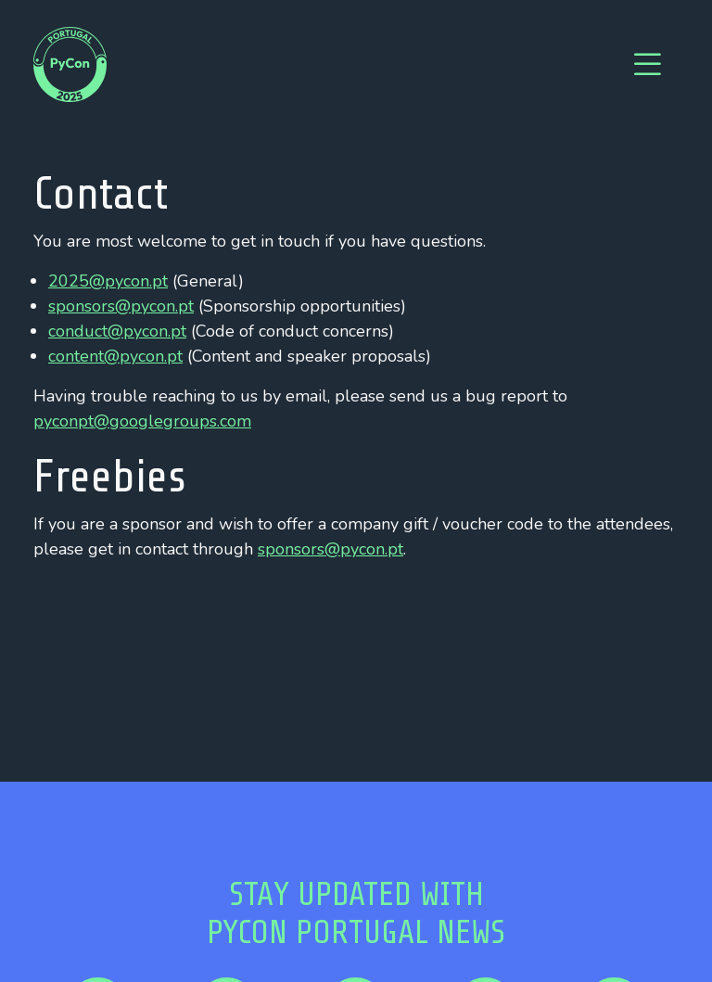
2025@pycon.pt (108, 281)
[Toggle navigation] (647, 65)
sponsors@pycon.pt (121, 306)
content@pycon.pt (115, 356)
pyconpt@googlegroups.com (142, 421)
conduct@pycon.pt (117, 331)
